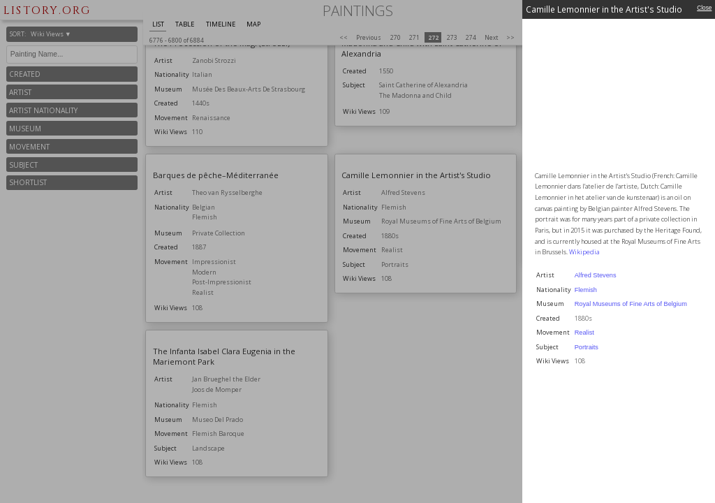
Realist (584, 332)
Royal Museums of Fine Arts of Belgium (631, 303)
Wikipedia (584, 251)
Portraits (586, 347)
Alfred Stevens (596, 275)
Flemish (586, 289)
